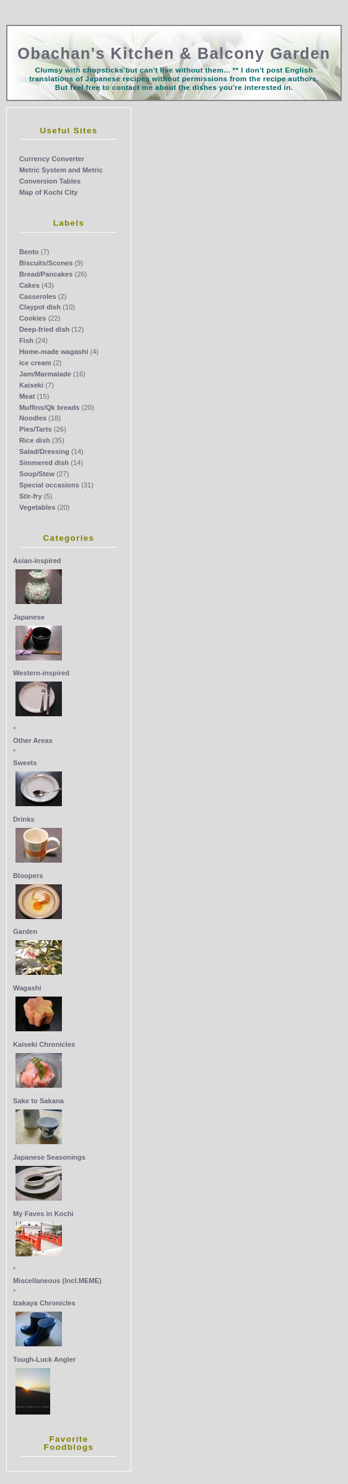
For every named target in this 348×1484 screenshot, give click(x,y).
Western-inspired (41, 673)
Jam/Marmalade (45, 374)
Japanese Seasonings (49, 1157)
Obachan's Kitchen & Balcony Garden (173, 53)
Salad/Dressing (44, 451)
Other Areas (33, 740)
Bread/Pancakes (45, 274)
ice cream (35, 363)
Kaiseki (31, 385)
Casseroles (37, 296)
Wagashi (27, 988)
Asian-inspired (37, 560)
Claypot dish (40, 307)
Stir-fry (30, 496)
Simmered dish (44, 462)
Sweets (25, 762)
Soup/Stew (36, 474)
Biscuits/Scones (45, 263)
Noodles (32, 418)
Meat (27, 396)
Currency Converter (51, 158)
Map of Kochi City (48, 192)
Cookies (32, 318)
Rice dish (34, 440)
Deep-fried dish (44, 329)
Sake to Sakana (38, 1100)
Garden (25, 931)
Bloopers (28, 875)
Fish (26, 340)
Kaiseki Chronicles (44, 1044)
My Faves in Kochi (43, 1213)
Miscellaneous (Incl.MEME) (57, 1280)
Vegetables (37, 507)
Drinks (24, 819)
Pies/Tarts (35, 429)
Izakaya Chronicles (44, 1303)
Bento (29, 251)
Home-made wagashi (53, 351)
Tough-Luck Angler (44, 1359)
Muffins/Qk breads (49, 407)
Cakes (29, 285)
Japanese (29, 617)
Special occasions (49, 485)
